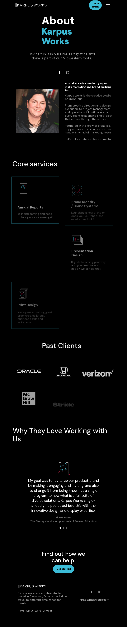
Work (38, 610)
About (29, 610)
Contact (47, 610)
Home (21, 610)
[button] (106, 5)
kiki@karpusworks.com (94, 600)
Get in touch (95, 5)
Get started (63, 568)
